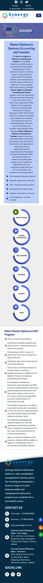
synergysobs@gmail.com (21, 525)
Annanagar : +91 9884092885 (22, 513)
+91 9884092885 (15, 9)
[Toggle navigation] (38, 15)
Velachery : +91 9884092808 (22, 519)
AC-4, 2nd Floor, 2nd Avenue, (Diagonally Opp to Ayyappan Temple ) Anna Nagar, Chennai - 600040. (24, 537)
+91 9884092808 (28, 9)
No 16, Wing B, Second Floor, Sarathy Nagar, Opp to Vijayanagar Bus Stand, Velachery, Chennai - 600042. (23, 556)
